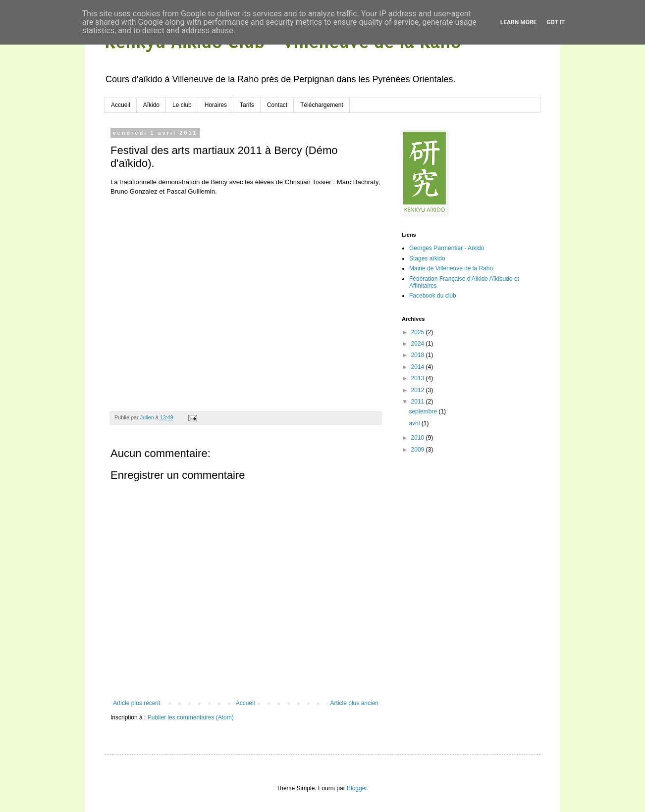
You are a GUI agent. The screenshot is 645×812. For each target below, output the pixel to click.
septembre (423, 411)
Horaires (216, 105)
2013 (418, 378)
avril (415, 423)
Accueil (120, 105)
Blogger (357, 788)
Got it (555, 22)
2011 (418, 401)
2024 (418, 343)
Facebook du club (432, 295)
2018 (418, 355)
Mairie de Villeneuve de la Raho (451, 268)
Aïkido (151, 105)
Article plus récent (136, 703)
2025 (418, 332)
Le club (182, 105)
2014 (418, 366)
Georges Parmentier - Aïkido (446, 248)
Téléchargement (321, 105)
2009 (418, 449)
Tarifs (247, 105)
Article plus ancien (354, 703)
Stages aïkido (427, 258)
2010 (418, 437)
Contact (277, 105)
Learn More (518, 22)
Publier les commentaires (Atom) (191, 717)
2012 (418, 390)
